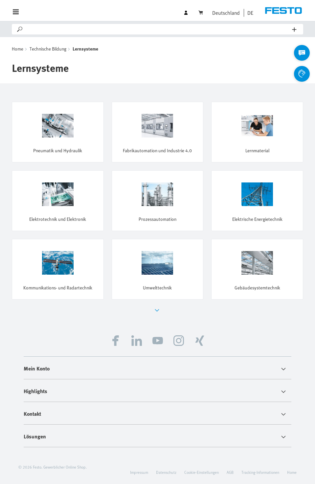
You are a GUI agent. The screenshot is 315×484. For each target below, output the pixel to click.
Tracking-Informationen (260, 472)
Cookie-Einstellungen (201, 472)
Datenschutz (166, 472)
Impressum (139, 472)
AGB (230, 472)
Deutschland (226, 13)
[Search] (157, 29)
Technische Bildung (48, 48)
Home (17, 48)
